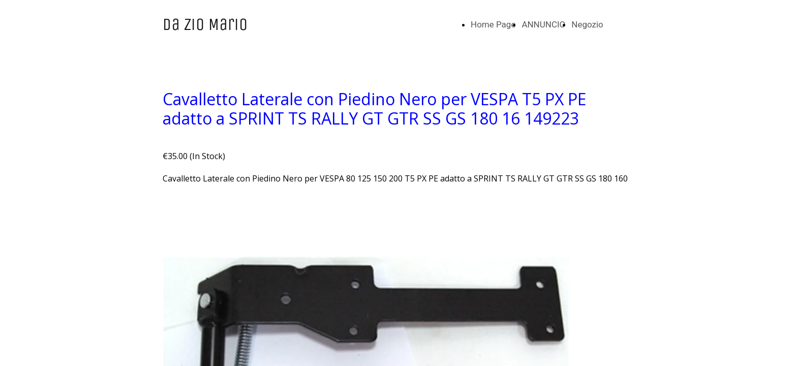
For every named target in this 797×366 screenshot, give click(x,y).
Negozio (587, 24)
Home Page (493, 24)
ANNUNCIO (543, 24)
